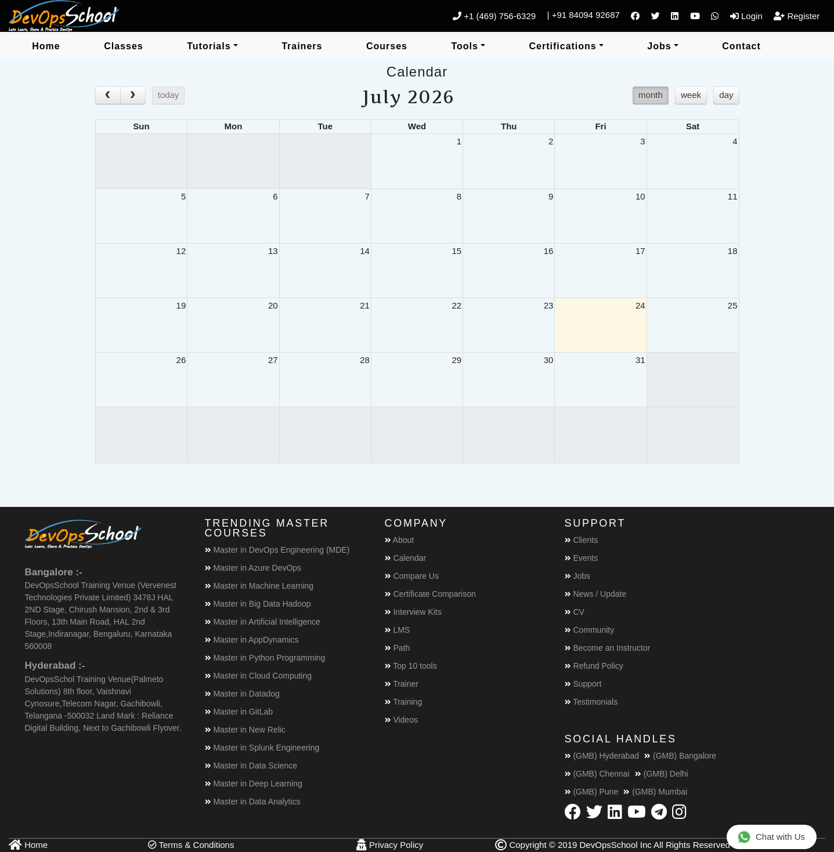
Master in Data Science (251, 765)
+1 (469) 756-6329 (494, 16)
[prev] (108, 95)
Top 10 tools (411, 665)
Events (581, 558)
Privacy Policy (390, 845)
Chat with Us (771, 836)
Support (583, 683)
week (691, 95)
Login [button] (746, 16)
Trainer (401, 683)
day (726, 95)
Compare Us (412, 576)
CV (574, 612)
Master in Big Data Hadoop (258, 603)
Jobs (577, 576)
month (650, 95)
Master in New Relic (245, 729)
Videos (401, 719)
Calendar (406, 558)
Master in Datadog (242, 693)
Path (397, 647)
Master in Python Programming (265, 657)
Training (404, 701)
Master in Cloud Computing (258, 675)
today (168, 95)
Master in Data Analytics (253, 801)
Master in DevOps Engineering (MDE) (277, 549)
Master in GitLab (239, 711)
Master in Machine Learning (259, 585)
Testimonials (591, 701)
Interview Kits (413, 612)
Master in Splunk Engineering (262, 747)
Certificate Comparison (430, 594)
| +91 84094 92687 (583, 15)
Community (590, 630)
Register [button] (796, 16)
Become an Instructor (608, 647)
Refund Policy (594, 665)
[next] (133, 95)
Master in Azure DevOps (253, 567)
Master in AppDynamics (252, 639)
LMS (397, 630)
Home (28, 845)
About (399, 540)
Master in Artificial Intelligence (262, 621)
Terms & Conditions (191, 845)
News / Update (596, 594)
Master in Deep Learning (253, 783)
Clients (581, 540)
